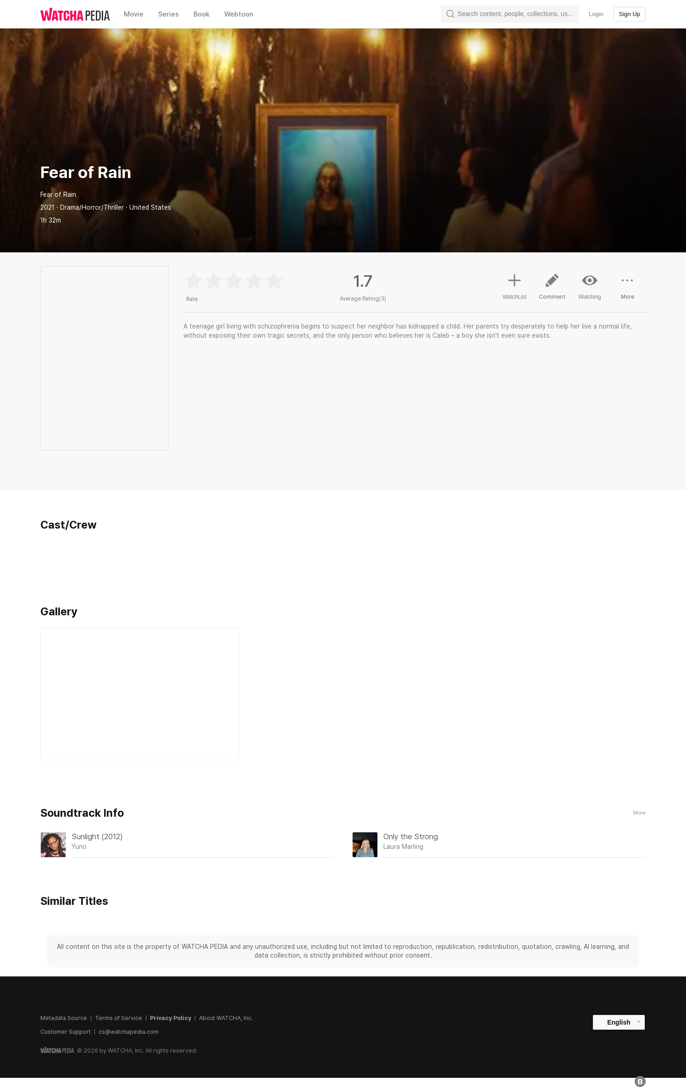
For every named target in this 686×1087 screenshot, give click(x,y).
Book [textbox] (202, 14)
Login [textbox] (596, 14)
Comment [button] (552, 290)
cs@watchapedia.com (129, 1031)
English (619, 1022)
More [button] (627, 290)
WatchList (514, 285)
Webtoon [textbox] (239, 14)
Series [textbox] (168, 14)
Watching (589, 286)
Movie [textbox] (134, 14)
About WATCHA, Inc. (226, 1018)
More (639, 813)
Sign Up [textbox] (629, 14)
